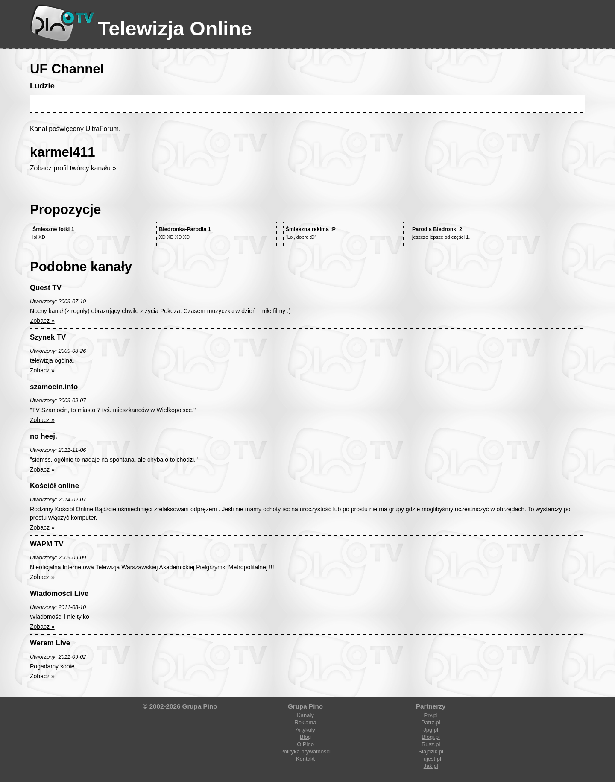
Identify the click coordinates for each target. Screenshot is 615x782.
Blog (305, 737)
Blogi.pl (431, 737)
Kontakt (305, 759)
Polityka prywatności (305, 751)
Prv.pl (430, 715)
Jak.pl (431, 766)
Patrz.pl (431, 722)
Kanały (305, 715)
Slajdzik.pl (430, 751)
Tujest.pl (430, 759)
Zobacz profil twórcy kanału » (73, 168)
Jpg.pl (430, 729)
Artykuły (305, 729)
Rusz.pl (431, 744)
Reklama (305, 722)
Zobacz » (42, 320)
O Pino (305, 744)
